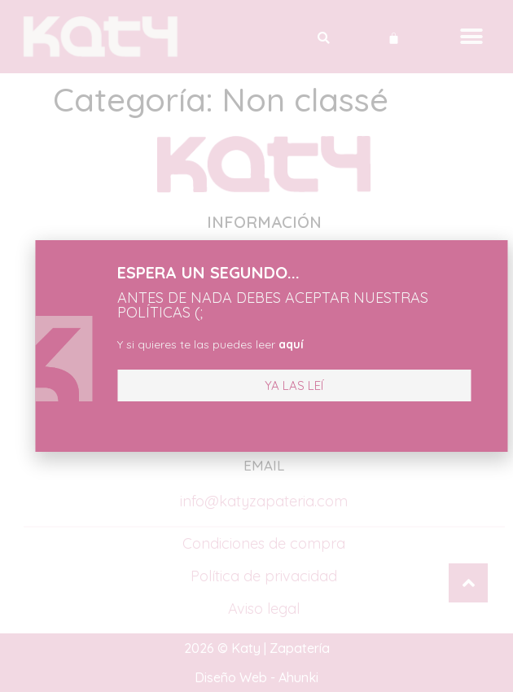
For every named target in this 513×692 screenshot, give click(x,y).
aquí (270, 344)
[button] (273, 385)
